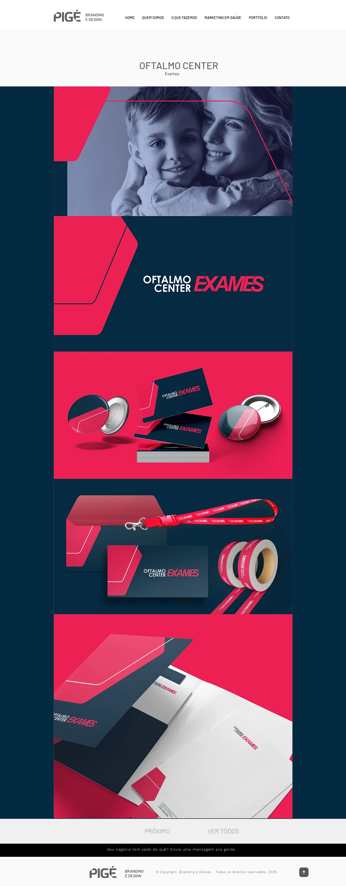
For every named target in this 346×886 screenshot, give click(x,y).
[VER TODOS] (223, 831)
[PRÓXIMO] (157, 831)
